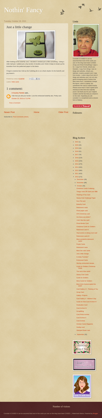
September (80, 334)
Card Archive (80, 321)
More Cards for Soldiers (84, 281)
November (80, 182)
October (79, 186)
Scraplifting (80, 311)
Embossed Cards (82, 260)
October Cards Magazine (84, 324)
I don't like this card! (82, 220)
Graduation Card (81, 305)
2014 (77, 164)
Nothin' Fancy (23, 10)
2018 (77, 151)
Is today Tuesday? (82, 257)
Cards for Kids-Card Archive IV (86, 302)
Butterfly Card (80, 204)
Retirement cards (82, 207)
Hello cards (15, 82)
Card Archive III (81, 308)
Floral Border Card (82, 223)
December (80, 179)
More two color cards (83, 250)
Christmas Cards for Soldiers (85, 226)
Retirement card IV (82, 230)
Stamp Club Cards (82, 274)
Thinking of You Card (83, 195)
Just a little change (82, 254)
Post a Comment (14, 103)
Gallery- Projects (81, 295)
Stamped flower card (83, 330)
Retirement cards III (82, 236)
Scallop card (80, 327)
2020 (77, 145)
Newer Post (9, 112)
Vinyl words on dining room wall (86, 233)
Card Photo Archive (82, 314)
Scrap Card (80, 292)
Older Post (63, 112)
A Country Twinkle (18, 93)
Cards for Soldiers (82, 278)
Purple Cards (80, 244)
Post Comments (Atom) (20, 117)
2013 (77, 167)
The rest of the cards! (83, 271)
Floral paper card (82, 210)
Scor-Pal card (80, 201)
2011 (77, 173)
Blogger (95, 413)
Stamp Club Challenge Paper (86, 198)
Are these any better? (83, 217)
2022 (77, 142)
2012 (77, 170)
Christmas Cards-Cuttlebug (85, 188)
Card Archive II (81, 318)
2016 (77, 158)
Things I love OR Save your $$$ (86, 191)
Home (36, 112)
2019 (77, 148)
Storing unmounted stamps (85, 263)
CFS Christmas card (83, 214)
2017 (77, 154)
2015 (77, 161)
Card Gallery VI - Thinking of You (87, 289)
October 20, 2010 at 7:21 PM (21, 98)
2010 (77, 177)
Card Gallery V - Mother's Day (86, 298)
